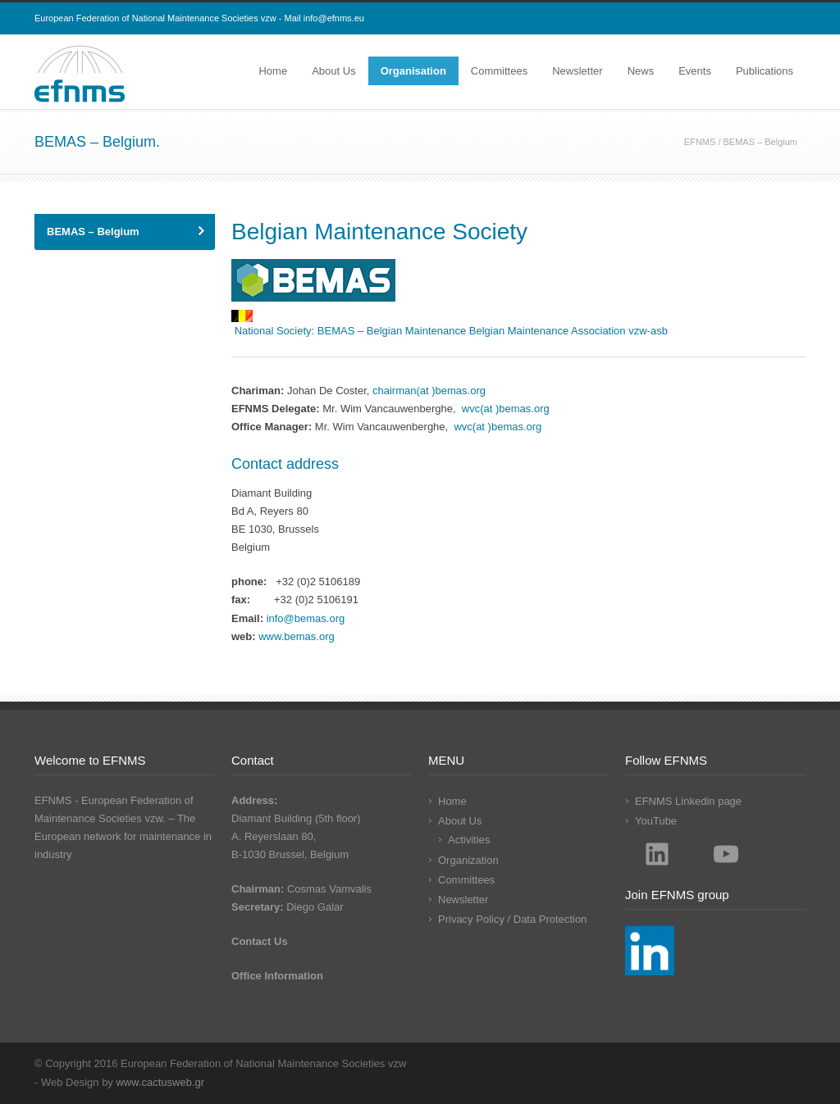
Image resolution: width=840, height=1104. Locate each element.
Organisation (413, 71)
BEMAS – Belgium (93, 231)
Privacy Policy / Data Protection (512, 919)
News (641, 71)
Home (272, 71)
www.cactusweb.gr (160, 1082)
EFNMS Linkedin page (688, 801)
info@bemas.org (306, 618)
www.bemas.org (296, 636)
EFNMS (700, 142)
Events (694, 71)
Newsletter (577, 71)
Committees (499, 71)
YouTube (656, 821)
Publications (764, 71)
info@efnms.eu (334, 18)
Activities (469, 840)
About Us (333, 71)
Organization (468, 860)
